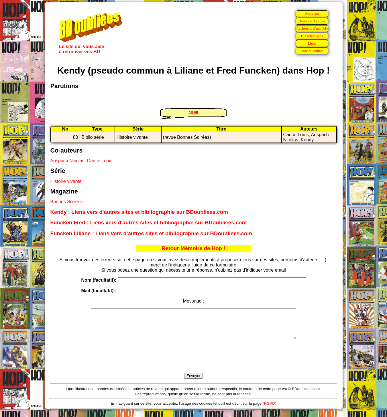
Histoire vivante (66, 181)
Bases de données (311, 21)
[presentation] (193, 363)
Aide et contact (312, 51)
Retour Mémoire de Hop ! (193, 248)
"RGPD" (269, 409)
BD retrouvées (312, 36)
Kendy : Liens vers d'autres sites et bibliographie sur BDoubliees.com (139, 212)
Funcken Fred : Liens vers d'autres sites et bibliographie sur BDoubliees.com (148, 223)
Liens (312, 43)
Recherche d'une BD (312, 28)
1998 (193, 112)
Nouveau (312, 13)
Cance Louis (100, 160)
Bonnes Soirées (66, 201)
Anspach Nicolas (67, 160)
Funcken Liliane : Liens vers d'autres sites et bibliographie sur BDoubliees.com (151, 233)
